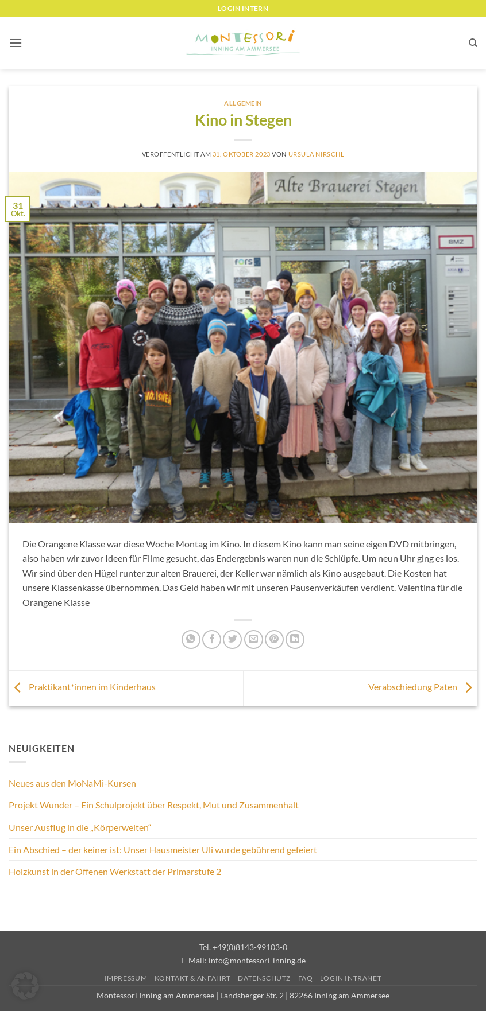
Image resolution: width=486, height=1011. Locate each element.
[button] (15, 43)
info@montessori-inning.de (257, 960)
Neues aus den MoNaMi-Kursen (72, 782)
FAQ (305, 978)
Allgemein (243, 103)
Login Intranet (351, 978)
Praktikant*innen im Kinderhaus (82, 686)
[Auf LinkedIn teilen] (295, 639)
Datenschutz (264, 978)
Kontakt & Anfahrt (193, 978)
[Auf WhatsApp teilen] (191, 639)
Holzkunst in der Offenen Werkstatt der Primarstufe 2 (115, 871)
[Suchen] (473, 43)
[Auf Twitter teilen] (232, 639)
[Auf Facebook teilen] (211, 639)
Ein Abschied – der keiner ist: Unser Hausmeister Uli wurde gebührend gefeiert (163, 849)
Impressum (126, 978)
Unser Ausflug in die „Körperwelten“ (80, 827)
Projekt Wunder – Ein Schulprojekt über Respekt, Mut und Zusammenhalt (154, 804)
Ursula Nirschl (316, 154)
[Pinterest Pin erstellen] (274, 639)
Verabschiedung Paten (422, 686)
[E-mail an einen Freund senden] (253, 639)
